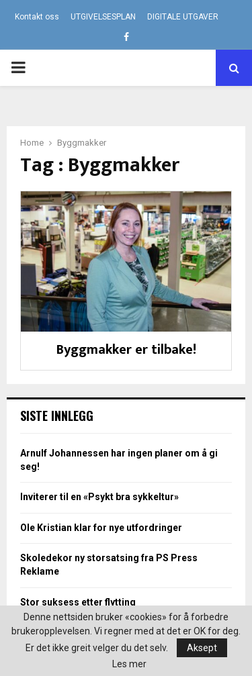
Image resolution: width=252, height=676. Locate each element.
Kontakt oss (37, 16)
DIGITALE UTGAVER (182, 16)
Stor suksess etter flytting (78, 602)
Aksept (202, 647)
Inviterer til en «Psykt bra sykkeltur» (99, 496)
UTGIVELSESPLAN (103, 16)
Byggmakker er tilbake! (126, 349)
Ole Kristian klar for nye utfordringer (101, 527)
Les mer (129, 664)
